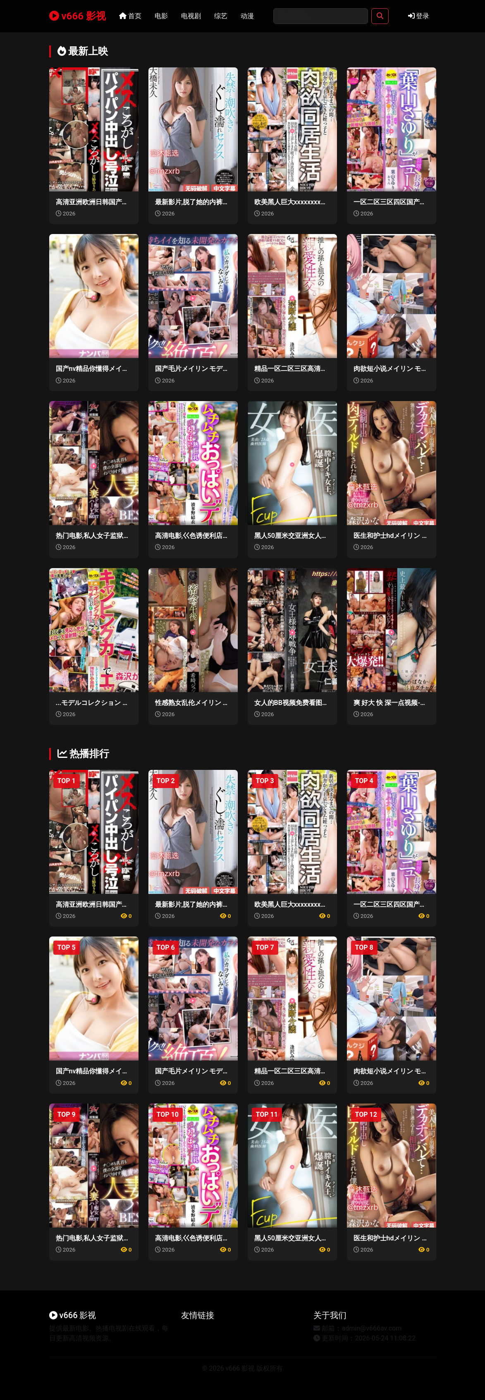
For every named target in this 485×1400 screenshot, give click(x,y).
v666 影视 (77, 16)
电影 (161, 16)
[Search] (320, 16)
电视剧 (191, 16)
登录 (419, 16)
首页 (130, 16)
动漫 (247, 16)
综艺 (220, 16)
